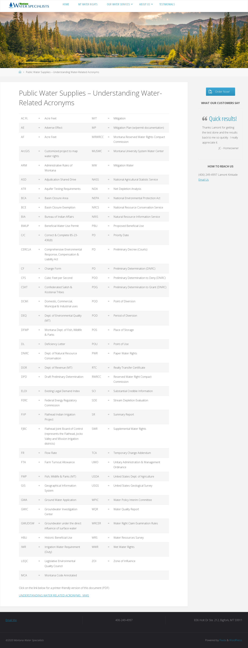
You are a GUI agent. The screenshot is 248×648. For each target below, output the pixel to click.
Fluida (222, 640)
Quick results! (223, 118)
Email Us (203, 180)
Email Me (11, 620)
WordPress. (235, 640)
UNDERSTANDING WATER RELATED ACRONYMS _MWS (54, 595)
